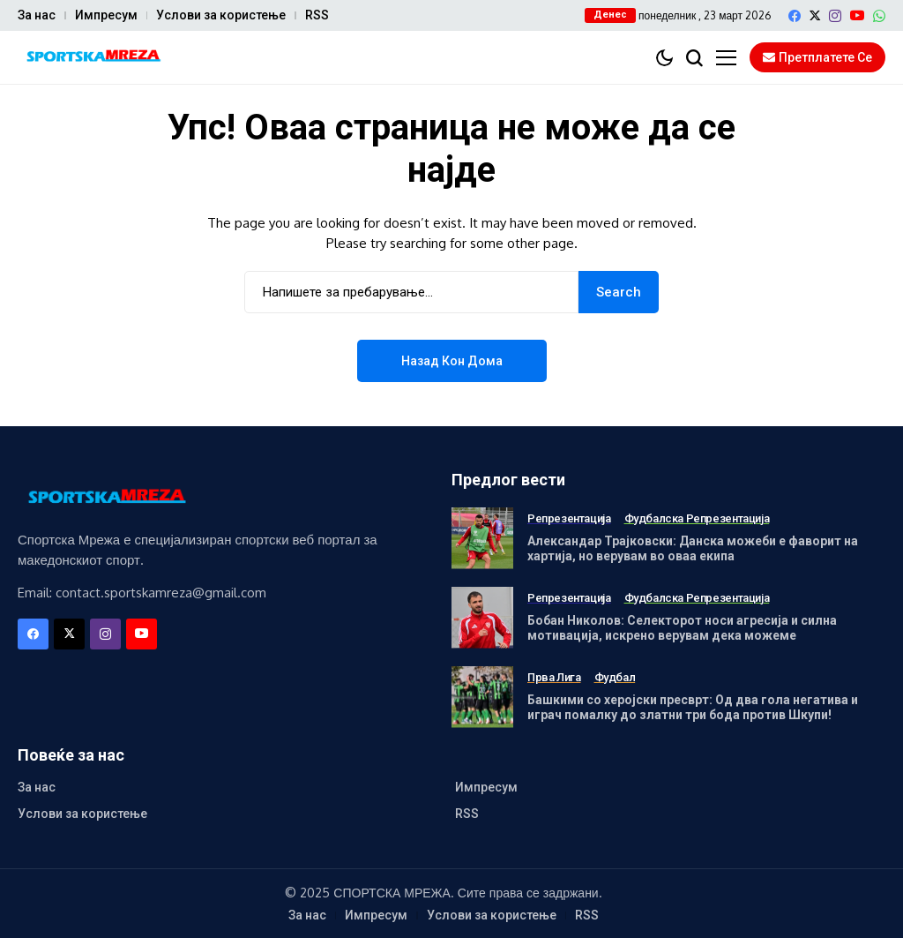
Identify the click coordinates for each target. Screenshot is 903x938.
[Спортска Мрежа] (93, 57)
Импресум (106, 15)
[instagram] (835, 16)
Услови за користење (221, 15)
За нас (37, 15)
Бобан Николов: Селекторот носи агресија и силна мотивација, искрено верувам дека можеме (682, 627)
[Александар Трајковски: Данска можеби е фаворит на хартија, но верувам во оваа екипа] (482, 538)
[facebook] (794, 16)
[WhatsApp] (879, 16)
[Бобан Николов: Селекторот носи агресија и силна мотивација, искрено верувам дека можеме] (482, 618)
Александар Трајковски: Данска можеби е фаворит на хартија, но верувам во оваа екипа (692, 548)
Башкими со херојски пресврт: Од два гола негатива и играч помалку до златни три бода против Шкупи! (692, 707)
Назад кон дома (452, 361)
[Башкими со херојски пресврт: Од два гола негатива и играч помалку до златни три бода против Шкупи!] (482, 697)
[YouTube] (857, 15)
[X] (815, 15)
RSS (317, 15)
